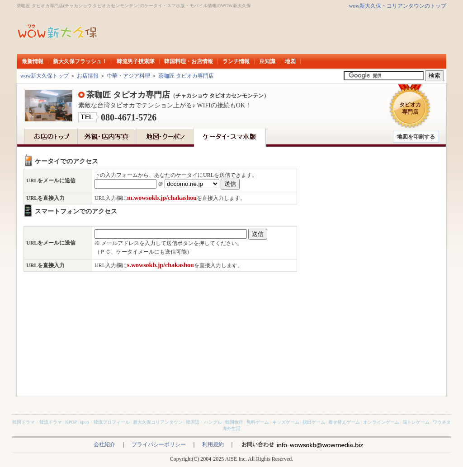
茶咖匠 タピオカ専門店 (186, 76)
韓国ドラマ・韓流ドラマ (37, 422)
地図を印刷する (416, 137)
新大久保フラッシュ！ (80, 61)
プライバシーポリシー (159, 444)
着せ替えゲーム (344, 422)
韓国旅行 (234, 422)
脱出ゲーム (313, 422)
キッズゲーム (285, 422)
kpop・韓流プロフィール (105, 422)
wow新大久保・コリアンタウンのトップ (397, 6)
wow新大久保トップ (44, 76)
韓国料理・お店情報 (188, 61)
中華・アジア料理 (128, 76)
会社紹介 (104, 444)
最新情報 (32, 61)
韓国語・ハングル (204, 422)
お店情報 (88, 76)
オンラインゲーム (381, 422)
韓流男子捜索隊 (136, 61)
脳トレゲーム (416, 422)
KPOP (70, 422)
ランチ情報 (236, 61)
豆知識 (267, 61)
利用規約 (213, 444)
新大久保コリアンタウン (158, 422)
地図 (290, 61)
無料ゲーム (257, 422)
